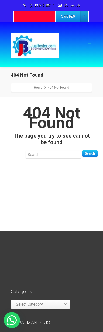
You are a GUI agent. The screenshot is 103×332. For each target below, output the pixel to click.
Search (90, 153)
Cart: (74, 16)
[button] (12, 320)
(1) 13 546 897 (37, 5)
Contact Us (69, 5)
